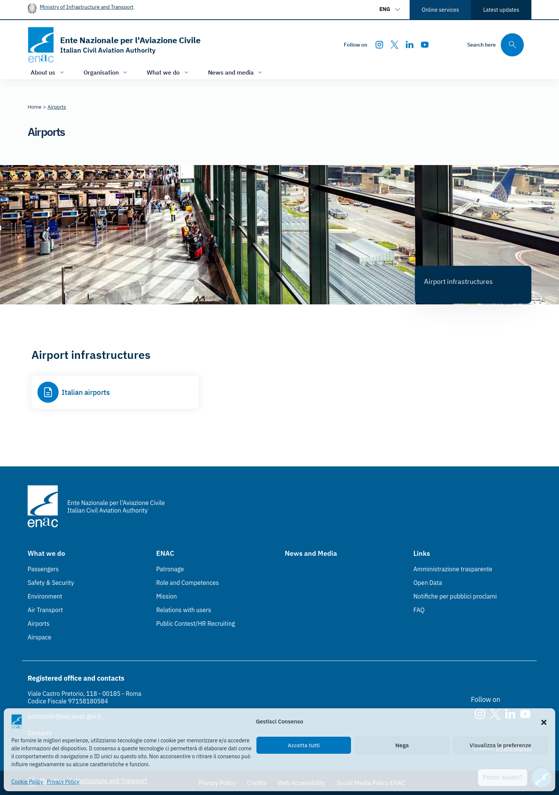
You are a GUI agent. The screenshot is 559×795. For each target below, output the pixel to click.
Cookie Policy (27, 781)
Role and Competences (187, 582)
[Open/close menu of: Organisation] (106, 72)
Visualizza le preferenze (500, 745)
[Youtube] (425, 45)
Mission (166, 596)
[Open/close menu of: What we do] (168, 72)
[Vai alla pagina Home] (35, 106)
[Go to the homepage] (114, 45)
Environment (45, 596)
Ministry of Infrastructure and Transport (87, 6)
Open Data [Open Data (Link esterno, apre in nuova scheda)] (427, 582)
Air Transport (45, 610)
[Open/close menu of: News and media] (236, 72)
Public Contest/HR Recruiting (195, 623)
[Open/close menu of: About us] (48, 72)
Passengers (43, 569)
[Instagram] (379, 45)
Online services (440, 9)
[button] (544, 721)
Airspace (39, 637)
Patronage (170, 569)
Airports (39, 623)
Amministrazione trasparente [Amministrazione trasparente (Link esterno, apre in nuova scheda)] (452, 569)
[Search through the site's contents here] (495, 44)
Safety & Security (51, 582)
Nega (401, 745)
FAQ (419, 610)
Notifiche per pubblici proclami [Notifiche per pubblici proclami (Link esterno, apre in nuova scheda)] (455, 596)
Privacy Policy (63, 781)
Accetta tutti (304, 745)
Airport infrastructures (458, 281)
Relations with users (183, 610)
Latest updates (501, 9)
